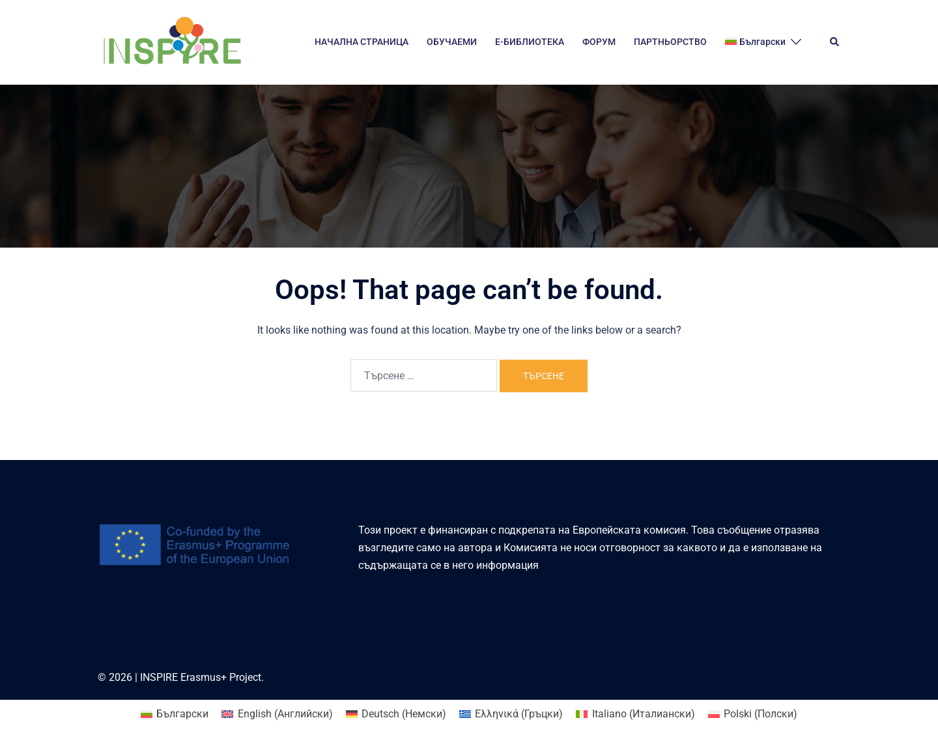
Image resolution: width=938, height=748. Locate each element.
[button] (835, 42)
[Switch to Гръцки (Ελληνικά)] (511, 714)
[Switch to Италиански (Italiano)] (635, 714)
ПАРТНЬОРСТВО (670, 41)
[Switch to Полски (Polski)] (753, 714)
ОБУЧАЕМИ (452, 41)
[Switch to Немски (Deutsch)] (396, 714)
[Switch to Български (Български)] (174, 714)
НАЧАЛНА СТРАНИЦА (361, 41)
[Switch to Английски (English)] (277, 714)
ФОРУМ (599, 41)
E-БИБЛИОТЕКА (529, 41)
